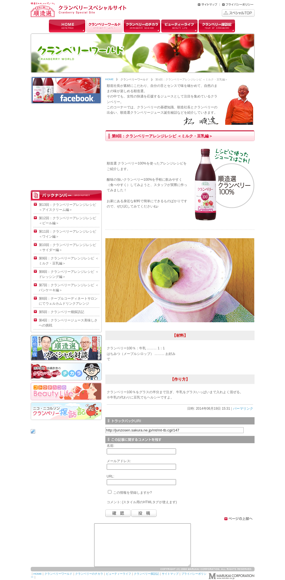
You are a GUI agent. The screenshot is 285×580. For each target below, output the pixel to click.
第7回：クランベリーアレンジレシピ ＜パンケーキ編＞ (69, 287)
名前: (110, 446)
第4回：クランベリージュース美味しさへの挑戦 (68, 322)
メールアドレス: (119, 461)
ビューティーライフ (179, 26)
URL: (110, 476)
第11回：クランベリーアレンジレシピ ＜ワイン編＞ (67, 234)
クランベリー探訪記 (217, 26)
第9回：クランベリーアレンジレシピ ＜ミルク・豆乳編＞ (69, 260)
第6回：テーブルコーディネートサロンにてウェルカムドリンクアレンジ (68, 301)
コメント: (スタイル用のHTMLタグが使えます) (142, 502)
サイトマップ (170, 573)
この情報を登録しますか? (130, 492)
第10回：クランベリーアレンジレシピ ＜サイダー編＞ (67, 247)
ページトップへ (238, 519)
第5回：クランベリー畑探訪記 (61, 312)
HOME (67, 26)
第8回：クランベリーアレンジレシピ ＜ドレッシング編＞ (69, 274)
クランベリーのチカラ (142, 26)
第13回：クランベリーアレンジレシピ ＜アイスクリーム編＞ (67, 207)
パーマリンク (243, 408)
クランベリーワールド (104, 26)
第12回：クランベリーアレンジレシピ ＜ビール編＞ (67, 220)
